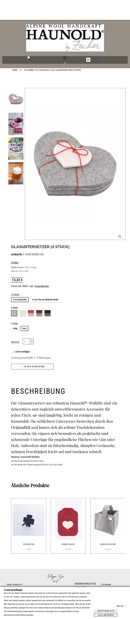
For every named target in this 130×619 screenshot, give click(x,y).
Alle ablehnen (105, 615)
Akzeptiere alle (106, 611)
